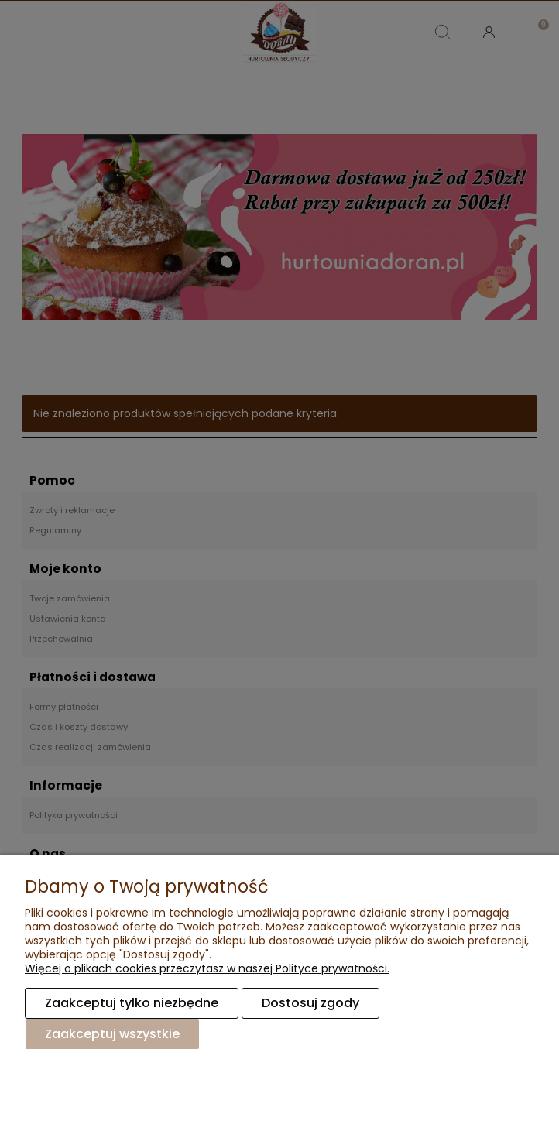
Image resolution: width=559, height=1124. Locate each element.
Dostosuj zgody (310, 1003)
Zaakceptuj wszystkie (112, 1034)
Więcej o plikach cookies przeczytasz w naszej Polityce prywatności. (207, 968)
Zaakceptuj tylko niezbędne (131, 1003)
